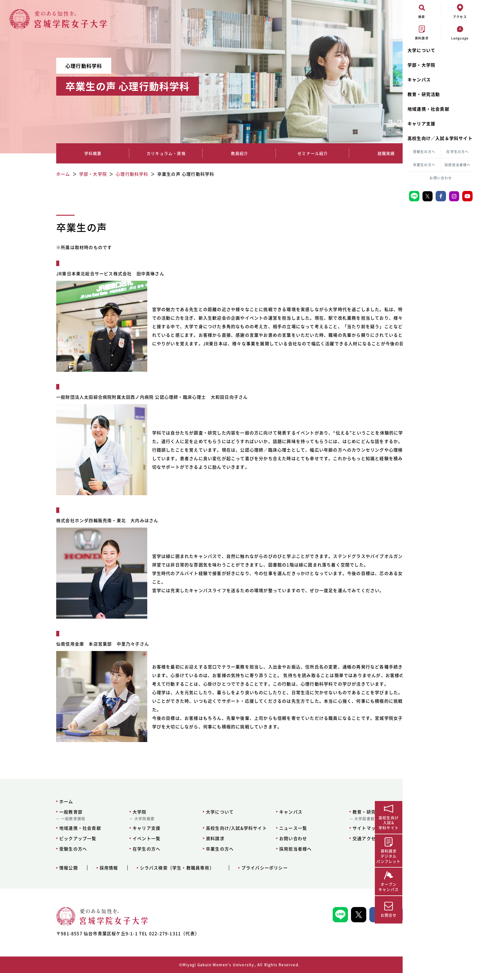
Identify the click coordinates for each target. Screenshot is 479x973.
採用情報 (73, 867)
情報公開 (32, 867)
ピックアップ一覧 (41, 838)
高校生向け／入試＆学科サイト (440, 138)
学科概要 (72, 153)
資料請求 (177, 838)
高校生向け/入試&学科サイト (198, 828)
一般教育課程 (37, 818)
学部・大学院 (421, 65)
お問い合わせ (441, 178)
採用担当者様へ (457, 164)
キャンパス (419, 79)
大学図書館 (325, 818)
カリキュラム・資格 (136, 153)
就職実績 (330, 153)
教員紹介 (201, 153)
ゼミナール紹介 (265, 153)
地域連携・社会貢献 (428, 109)
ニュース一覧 (255, 828)
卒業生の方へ (424, 164)
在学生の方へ (457, 151)
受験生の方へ (424, 151)
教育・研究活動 (424, 94)
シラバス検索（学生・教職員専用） (141, 867)
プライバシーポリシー (228, 867)
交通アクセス (327, 838)
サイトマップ (327, 828)
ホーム (30, 801)
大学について (421, 50)
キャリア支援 (421, 123)
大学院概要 (107, 818)
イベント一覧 (109, 838)
